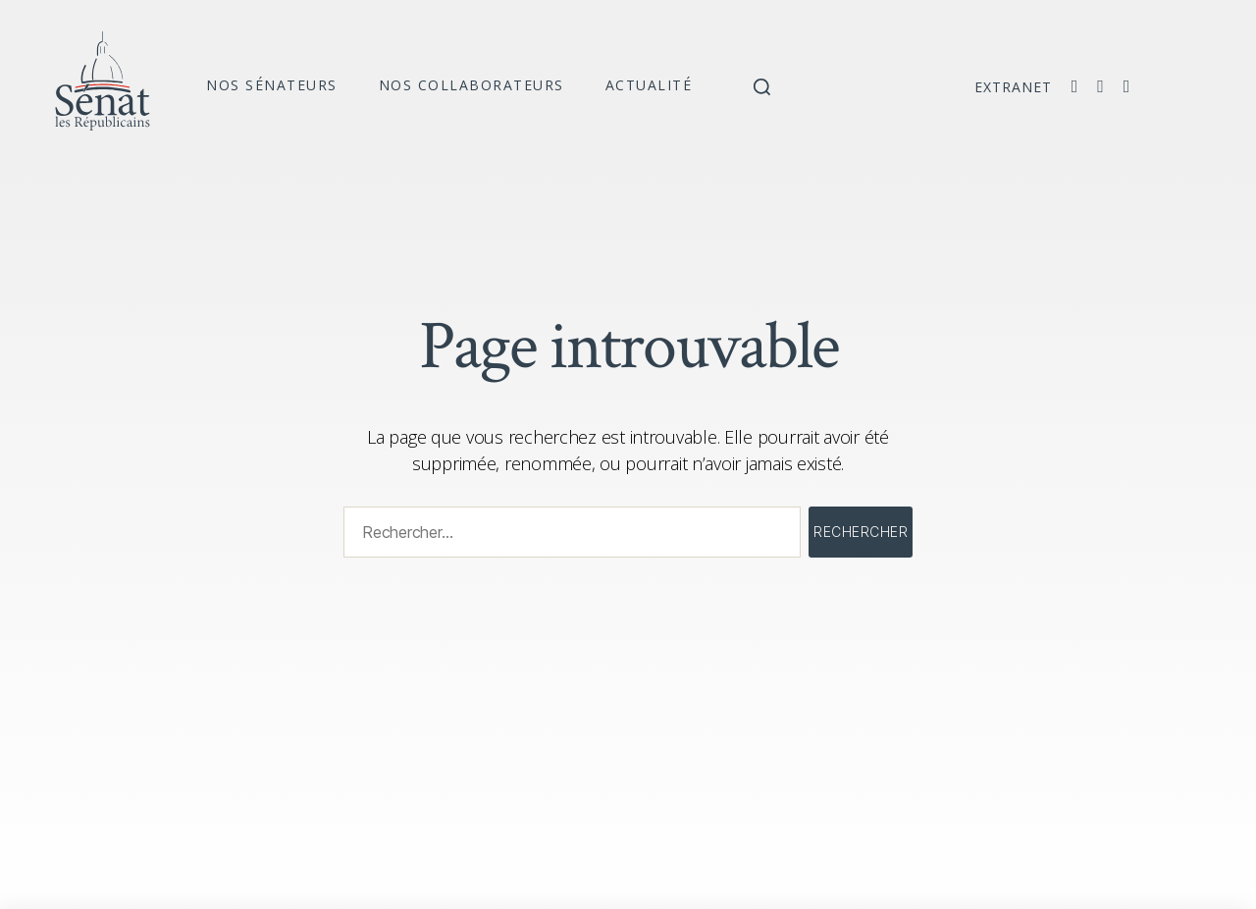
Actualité (649, 85)
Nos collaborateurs (471, 85)
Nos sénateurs (272, 85)
